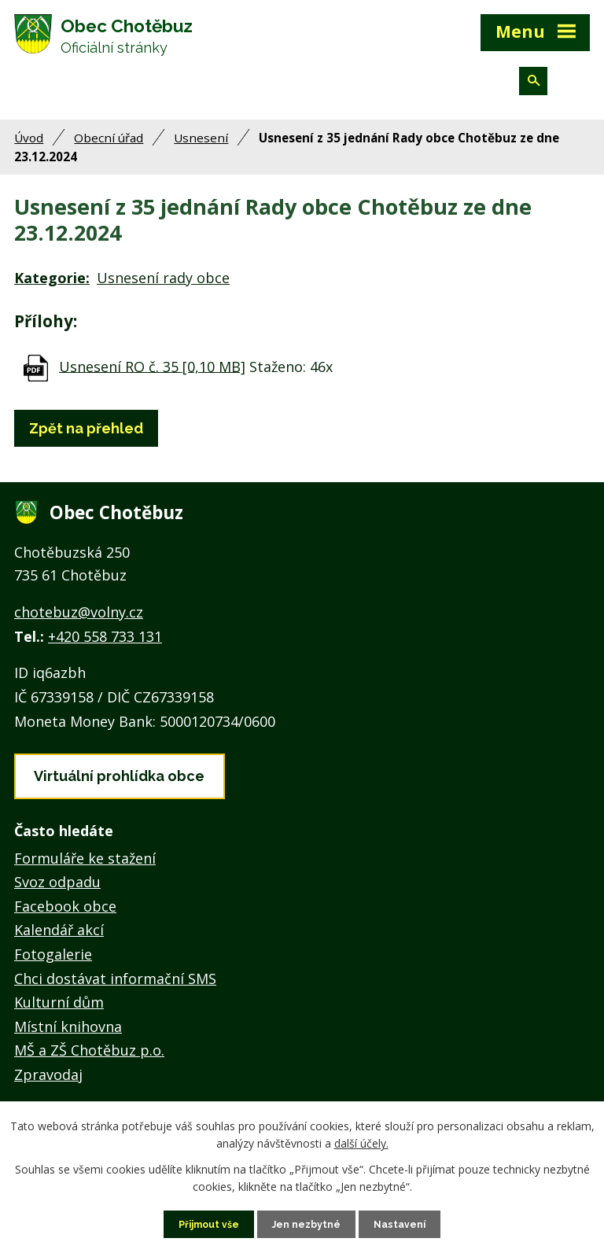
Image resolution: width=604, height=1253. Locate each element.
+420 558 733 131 (105, 648)
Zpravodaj (48, 1086)
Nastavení (408, 1223)
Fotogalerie (53, 966)
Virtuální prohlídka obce (119, 787)
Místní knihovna (68, 1038)
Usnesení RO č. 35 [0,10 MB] (152, 378)
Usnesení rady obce (163, 290)
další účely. (361, 1140)
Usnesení (201, 149)
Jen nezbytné (308, 1223)
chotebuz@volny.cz (78, 623)
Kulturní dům (59, 1014)
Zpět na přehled (86, 440)
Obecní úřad (108, 149)
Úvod (28, 149)
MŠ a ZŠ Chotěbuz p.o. (89, 1062)
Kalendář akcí (59, 942)
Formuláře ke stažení (85, 870)
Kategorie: (52, 290)
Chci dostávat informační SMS (115, 990)
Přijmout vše (202, 1223)
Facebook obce (65, 917)
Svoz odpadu (57, 894)
